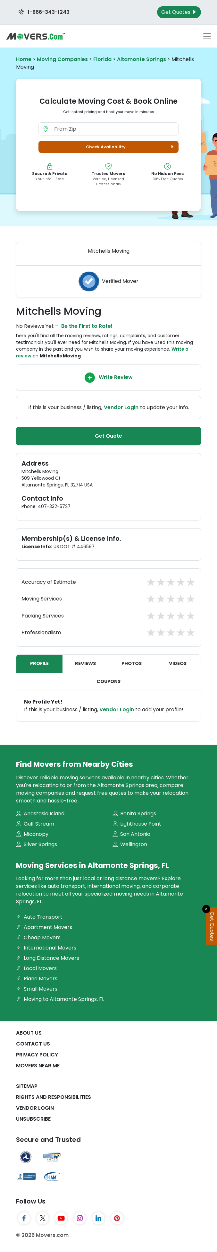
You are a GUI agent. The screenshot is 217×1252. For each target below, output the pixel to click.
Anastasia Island (40, 813)
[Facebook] (24, 1218)
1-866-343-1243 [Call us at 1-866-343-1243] (44, 12)
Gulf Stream (35, 823)
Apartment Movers (44, 927)
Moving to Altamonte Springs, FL (60, 999)
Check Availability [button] (131, 147)
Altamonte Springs (141, 59)
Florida (102, 59)
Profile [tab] (39, 663)
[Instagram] (80, 1218)
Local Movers (36, 968)
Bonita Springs (134, 813)
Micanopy (32, 834)
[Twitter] (43, 1218)
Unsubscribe (33, 1119)
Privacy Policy (37, 1054)
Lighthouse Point (137, 823)
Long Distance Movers (47, 958)
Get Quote (108, 436)
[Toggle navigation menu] (207, 36)
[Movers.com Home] (35, 36)
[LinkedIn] (98, 1218)
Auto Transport (39, 917)
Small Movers (36, 989)
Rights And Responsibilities (53, 1097)
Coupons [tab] (108, 681)
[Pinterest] (117, 1218)
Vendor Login (121, 407)
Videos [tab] (178, 663)
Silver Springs (36, 844)
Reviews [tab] (85, 663)
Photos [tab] (131, 663)
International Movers (46, 947)
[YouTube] (61, 1218)
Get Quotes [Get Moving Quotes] (179, 12)
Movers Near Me (38, 1065)
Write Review (109, 377)
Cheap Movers (38, 937)
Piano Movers (36, 978)
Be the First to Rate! (87, 326)
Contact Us (33, 1043)
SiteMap (27, 1086)
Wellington (130, 844)
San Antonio (131, 834)
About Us (29, 1033)
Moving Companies (62, 59)
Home (23, 59)
